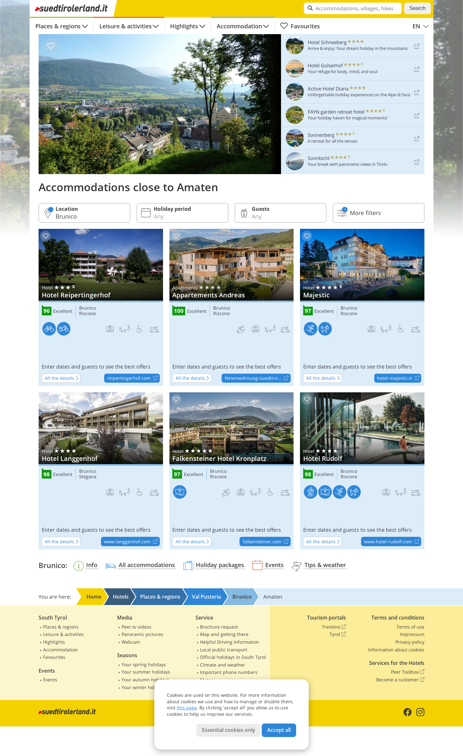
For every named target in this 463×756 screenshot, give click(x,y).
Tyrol (338, 634)
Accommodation (239, 26)
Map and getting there (224, 634)
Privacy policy (409, 642)
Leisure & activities (125, 26)
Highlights (184, 26)
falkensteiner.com (266, 541)
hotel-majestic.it (399, 378)
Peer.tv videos (136, 627)
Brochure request (219, 627)
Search (417, 8)
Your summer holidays (146, 672)
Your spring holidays (144, 664)
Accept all (279, 729)
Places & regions (58, 26)
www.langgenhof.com (131, 541)
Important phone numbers (229, 672)
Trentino (334, 627)
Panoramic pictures (142, 634)
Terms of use (410, 627)
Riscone (87, 313)
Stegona (87, 477)
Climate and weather (222, 665)
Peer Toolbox (407, 672)
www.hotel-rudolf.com (392, 541)
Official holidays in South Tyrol (233, 657)
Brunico (87, 308)
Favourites (300, 26)
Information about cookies (396, 650)
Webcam (131, 642)
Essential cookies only (228, 729)
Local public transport (223, 650)
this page (187, 708)
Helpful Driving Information (229, 642)
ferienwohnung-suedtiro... (257, 378)
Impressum (412, 634)
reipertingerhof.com (133, 378)
